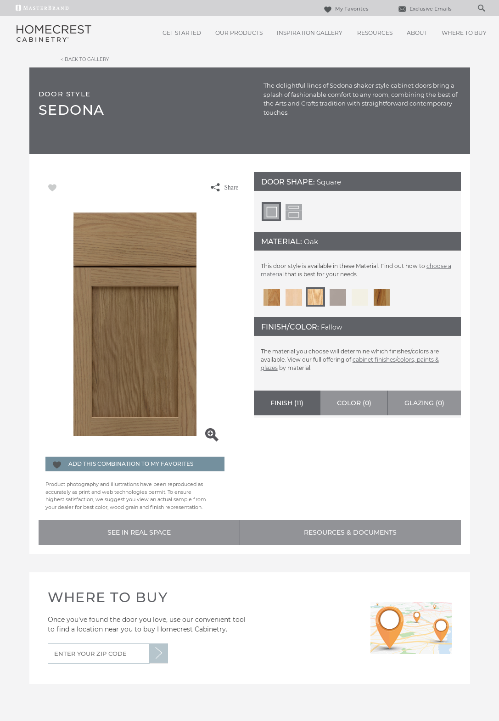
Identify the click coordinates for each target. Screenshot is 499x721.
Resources (374, 32)
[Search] (472, 8)
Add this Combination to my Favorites (130, 463)
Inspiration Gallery (309, 32)
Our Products (239, 32)
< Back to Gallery (85, 59)
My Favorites (345, 9)
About (417, 32)
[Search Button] (481, 7)
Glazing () (424, 403)
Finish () (286, 403)
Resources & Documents (350, 532)
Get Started (182, 32)
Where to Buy (464, 32)
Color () (354, 403)
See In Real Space (139, 532)
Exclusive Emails (424, 9)
